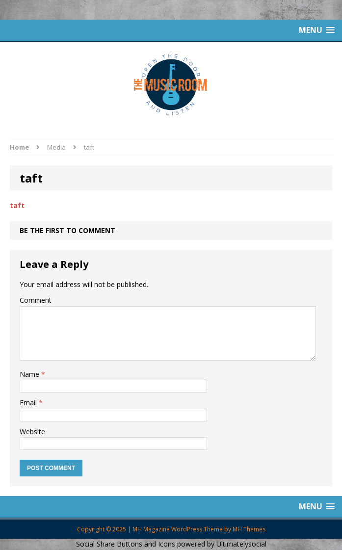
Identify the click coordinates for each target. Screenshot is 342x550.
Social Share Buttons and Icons (125, 544)
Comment (36, 300)
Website (32, 431)
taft (17, 205)
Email (29, 402)
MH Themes (249, 529)
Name (30, 374)
